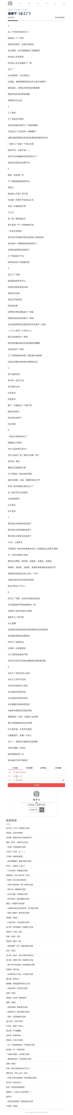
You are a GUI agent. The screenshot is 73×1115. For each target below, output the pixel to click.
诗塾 (63, 3)
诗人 (54, 3)
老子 (10, 542)
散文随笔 (30, 10)
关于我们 (23, 1112)
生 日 (12, 780)
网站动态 (49, 1112)
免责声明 (30, 1112)
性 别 (12, 776)
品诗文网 (11, 10)
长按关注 (33, 810)
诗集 (28, 3)
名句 (37, 3)
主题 (46, 3)
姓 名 (12, 772)
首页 (19, 3)
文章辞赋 (21, 10)
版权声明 (43, 1112)
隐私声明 (36, 1112)
